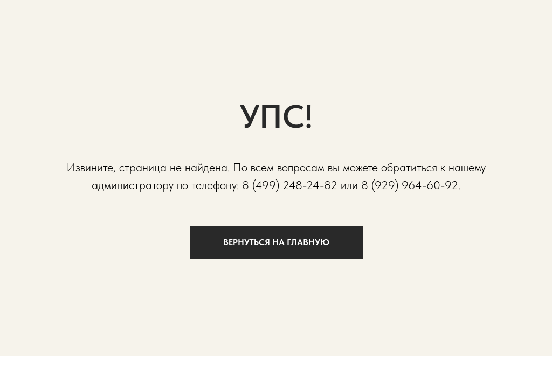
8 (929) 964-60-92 (409, 185)
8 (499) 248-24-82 (289, 185)
